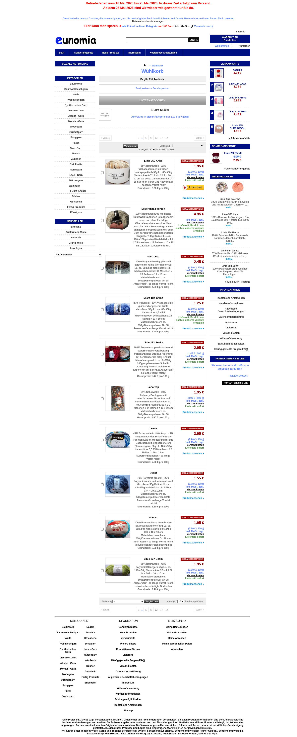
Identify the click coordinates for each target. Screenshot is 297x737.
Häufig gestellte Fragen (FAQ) (231, 349)
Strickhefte (76, 164)
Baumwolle (76, 83)
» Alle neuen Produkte (237, 281)
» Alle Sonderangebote (237, 168)
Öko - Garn (76, 148)
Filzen (76, 142)
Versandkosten (195, 177)
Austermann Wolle (76, 232)
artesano (76, 226)
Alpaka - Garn (76, 116)
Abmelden (177, 649)
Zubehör (76, 159)
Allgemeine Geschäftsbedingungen (231, 310)
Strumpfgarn (76, 132)
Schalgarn (76, 169)
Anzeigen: (143, 149)
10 (146, 137)
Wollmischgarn (76, 99)
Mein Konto (177, 620)
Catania (237, 71)
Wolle (76, 94)
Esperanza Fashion (153, 208)
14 (166, 137)
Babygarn (76, 137)
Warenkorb (230, 37)
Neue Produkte (110, 52)
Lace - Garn (76, 175)
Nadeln (76, 153)
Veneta (153, 517)
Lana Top (153, 387)
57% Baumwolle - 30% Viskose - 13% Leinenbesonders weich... (230, 255)
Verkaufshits (230, 63)
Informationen (230, 289)
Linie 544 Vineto (230, 250)
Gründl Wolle (76, 242)
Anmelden (244, 46)
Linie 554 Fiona (230, 232)
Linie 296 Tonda (233, 153)
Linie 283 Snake (153, 342)
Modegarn (76, 126)
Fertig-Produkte (76, 207)
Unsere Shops (128, 643)
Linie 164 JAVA (237, 85)
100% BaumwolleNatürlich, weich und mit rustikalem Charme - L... (230, 203)
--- (76, 69)
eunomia (76, 237)
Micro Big (153, 256)
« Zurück (105, 138)
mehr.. (228, 207)
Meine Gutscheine (177, 632)
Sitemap (240, 31)
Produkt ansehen (192, 198)
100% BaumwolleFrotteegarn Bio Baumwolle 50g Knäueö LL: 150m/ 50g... (230, 220)
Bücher (76, 196)
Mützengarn (76, 180)
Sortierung (165, 146)
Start (61, 53)
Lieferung (231, 327)
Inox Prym (76, 248)
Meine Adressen (177, 638)
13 (161, 137)
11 (151, 137)
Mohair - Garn (76, 121)
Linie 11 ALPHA (237, 113)
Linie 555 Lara (230, 214)
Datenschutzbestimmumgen (148, 21)
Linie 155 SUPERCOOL (237, 128)
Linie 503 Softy (230, 266)
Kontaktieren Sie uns (236, 383)
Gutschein (76, 201)
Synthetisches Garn (76, 105)
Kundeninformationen (231, 303)
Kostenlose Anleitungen (163, 52)
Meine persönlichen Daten (177, 643)
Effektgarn (76, 212)
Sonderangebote (83, 52)
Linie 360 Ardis (153, 160)
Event (153, 472)
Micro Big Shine (153, 297)
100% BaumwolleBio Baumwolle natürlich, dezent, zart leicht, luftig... (230, 238)
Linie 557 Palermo (230, 199)
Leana (153, 428)
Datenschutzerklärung (231, 316)
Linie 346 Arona (237, 99)
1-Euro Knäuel (78, 191)
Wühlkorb (74, 185)
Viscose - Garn (76, 110)
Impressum (134, 52)
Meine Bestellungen (177, 627)
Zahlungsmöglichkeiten (231, 343)
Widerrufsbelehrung (231, 338)
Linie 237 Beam (153, 558)
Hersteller (75, 221)
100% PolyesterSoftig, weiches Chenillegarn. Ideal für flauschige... (229, 271)
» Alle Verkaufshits (239, 138)
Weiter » (200, 138)
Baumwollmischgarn (76, 89)
